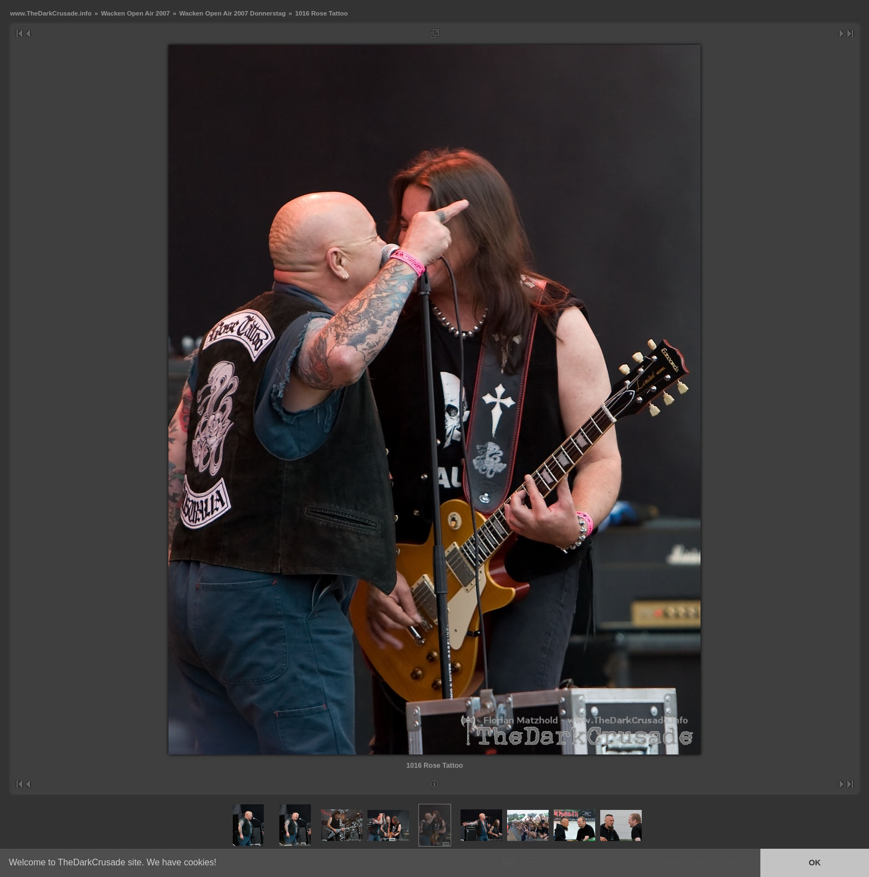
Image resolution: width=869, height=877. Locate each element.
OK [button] (815, 862)
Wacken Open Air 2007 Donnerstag (232, 13)
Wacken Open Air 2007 (135, 13)
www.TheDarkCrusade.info (50, 13)
